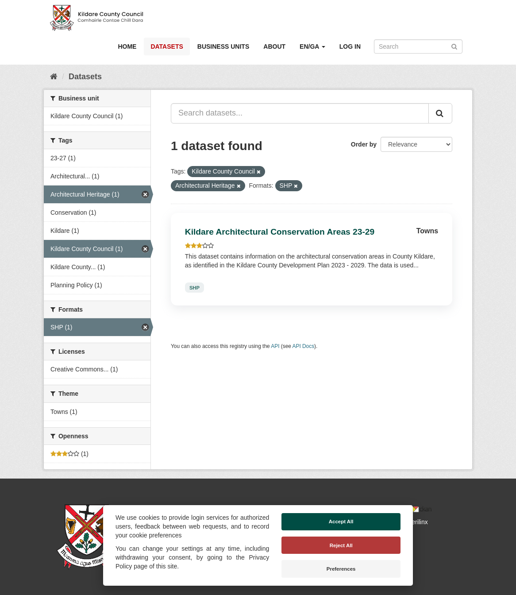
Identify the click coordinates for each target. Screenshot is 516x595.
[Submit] (454, 46)
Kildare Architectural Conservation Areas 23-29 (279, 231)
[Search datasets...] (300, 113)
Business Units (223, 46)
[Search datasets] (418, 46)
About (274, 46)
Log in (350, 46)
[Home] (54, 76)
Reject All (341, 545)
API (275, 346)
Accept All (341, 521)
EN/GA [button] (312, 46)
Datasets (166, 46)
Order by (364, 144)
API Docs (304, 346)
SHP (194, 287)
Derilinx (413, 521)
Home (127, 46)
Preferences (341, 569)
